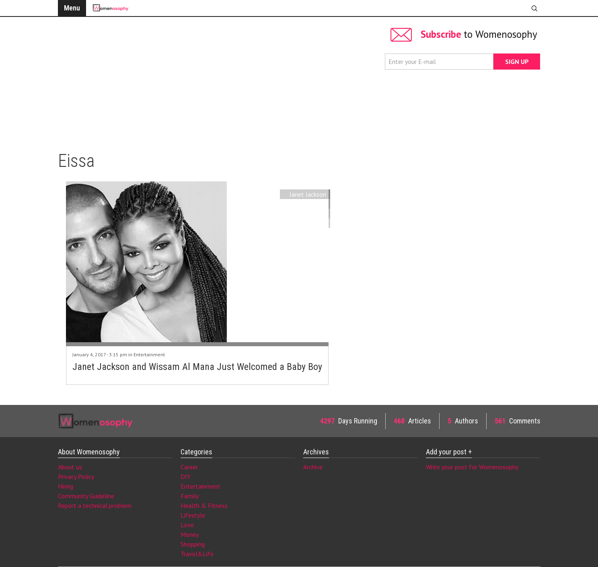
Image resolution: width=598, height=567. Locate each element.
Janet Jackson (308, 194)
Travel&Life (197, 554)
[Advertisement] (217, 80)
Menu (72, 8)
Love (187, 525)
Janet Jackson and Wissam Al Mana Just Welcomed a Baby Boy (197, 366)
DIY (186, 477)
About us (70, 467)
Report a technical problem (95, 505)
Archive (313, 467)
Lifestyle (193, 515)
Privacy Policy (76, 477)
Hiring (65, 486)
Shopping (193, 544)
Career (189, 467)
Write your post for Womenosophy (472, 467)
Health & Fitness (204, 505)
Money (190, 534)
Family (190, 496)
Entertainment (149, 354)
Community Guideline (86, 496)
